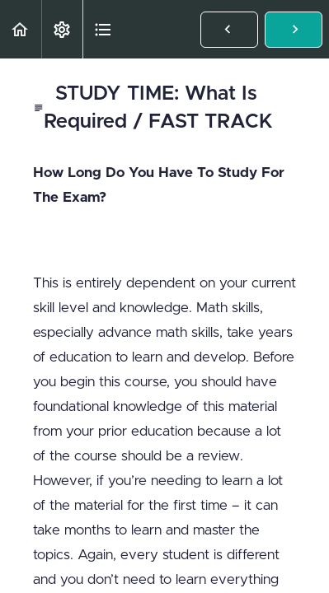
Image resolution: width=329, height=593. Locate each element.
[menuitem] (61, 29)
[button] (20, 29)
